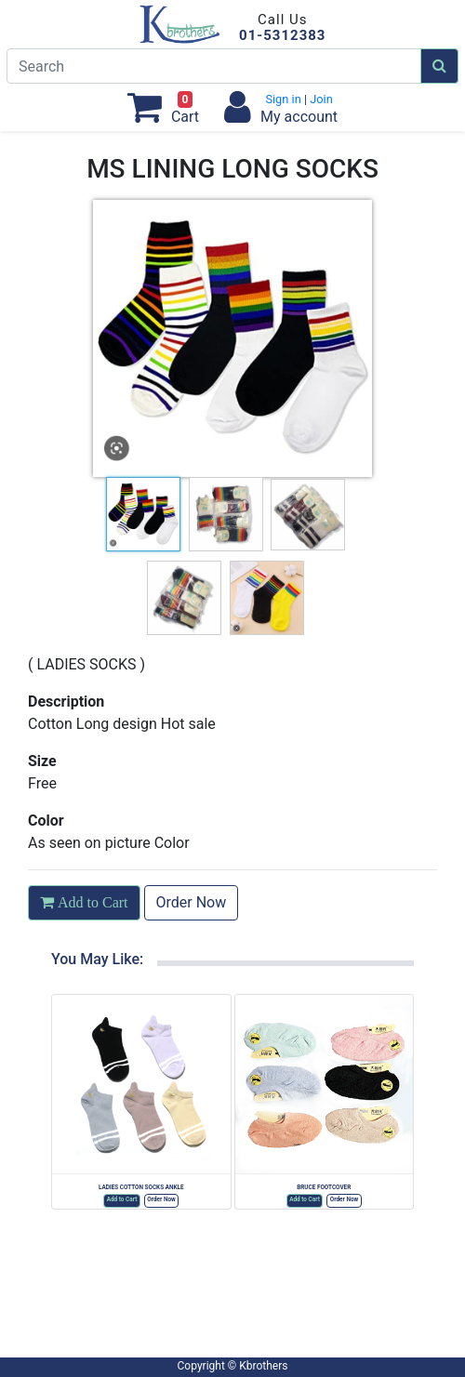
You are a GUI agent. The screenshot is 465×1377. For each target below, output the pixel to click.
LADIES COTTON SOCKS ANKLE (141, 1187)
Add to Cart (122, 1199)
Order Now (191, 902)
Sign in (284, 99)
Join (320, 99)
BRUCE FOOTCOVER (324, 1187)
